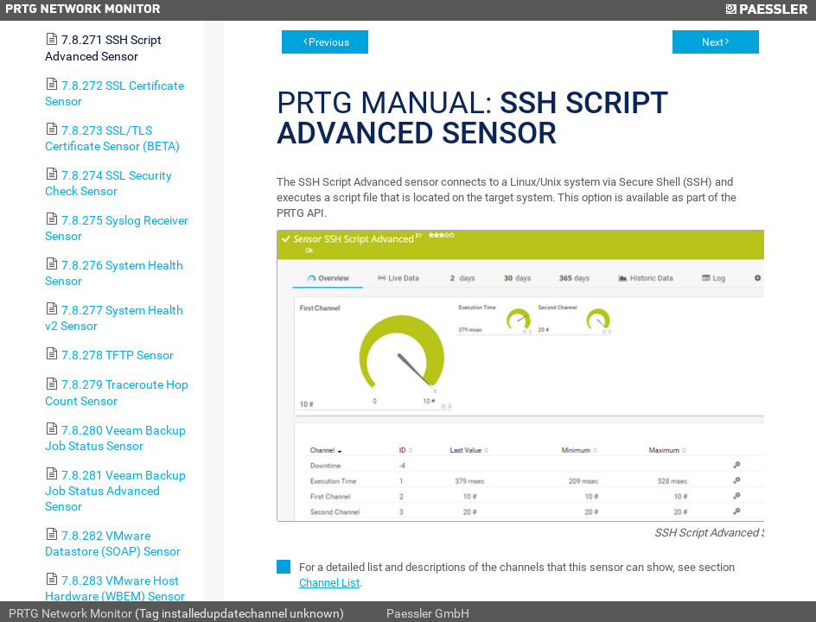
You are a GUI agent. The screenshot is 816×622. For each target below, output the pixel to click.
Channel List (329, 582)
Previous (329, 42)
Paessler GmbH (427, 613)
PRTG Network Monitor (70, 613)
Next (713, 42)
